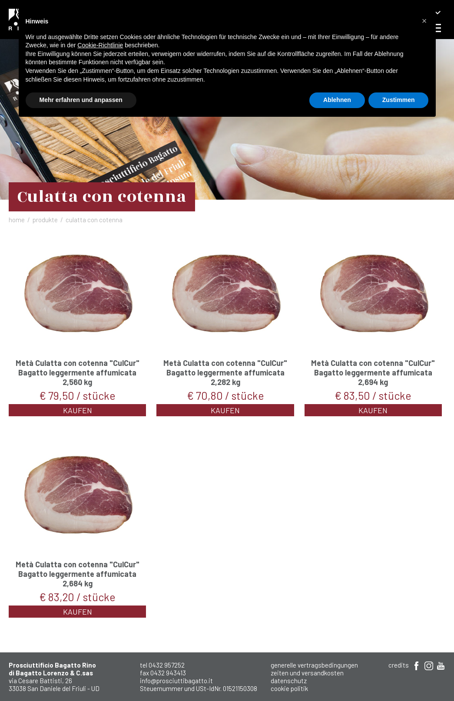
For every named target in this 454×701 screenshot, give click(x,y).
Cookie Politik (289, 688)
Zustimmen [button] (398, 99)
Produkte (45, 220)
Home (17, 220)
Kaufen (77, 410)
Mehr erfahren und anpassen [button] (81, 99)
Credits (398, 665)
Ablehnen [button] (337, 99)
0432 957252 (167, 665)
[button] (424, 21)
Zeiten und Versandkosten (307, 673)
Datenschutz (289, 681)
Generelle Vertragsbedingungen (314, 665)
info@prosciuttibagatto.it (176, 681)
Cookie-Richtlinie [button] (100, 45)
